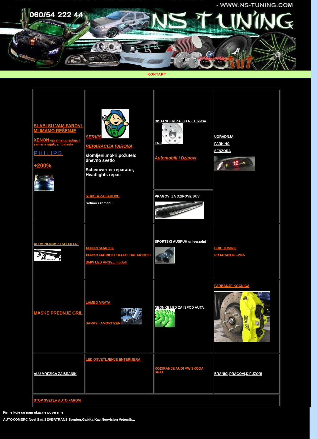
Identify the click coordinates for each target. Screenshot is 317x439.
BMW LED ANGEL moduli (106, 262)
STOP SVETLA (45, 400)
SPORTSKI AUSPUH (171, 241)
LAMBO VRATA (98, 302)
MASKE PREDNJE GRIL (58, 313)
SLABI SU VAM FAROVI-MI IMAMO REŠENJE (58, 128)
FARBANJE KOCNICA (232, 286)
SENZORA (222, 151)
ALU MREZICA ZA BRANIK (55, 374)
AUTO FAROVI (69, 400)
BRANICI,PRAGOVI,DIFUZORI (238, 374)
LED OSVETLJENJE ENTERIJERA (113, 359)
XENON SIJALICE (100, 248)
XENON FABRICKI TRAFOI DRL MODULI (118, 255)
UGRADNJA (223, 136)
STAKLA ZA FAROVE (102, 196)
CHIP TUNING (225, 248)
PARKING (222, 144)
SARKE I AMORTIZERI (104, 323)
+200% (42, 166)
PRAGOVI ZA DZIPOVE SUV (177, 196)
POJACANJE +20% (229, 255)
